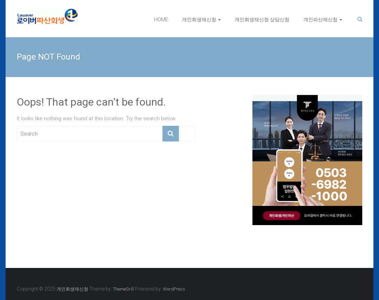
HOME (161, 19)
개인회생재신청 (199, 19)
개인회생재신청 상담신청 (262, 19)
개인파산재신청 (320, 19)
